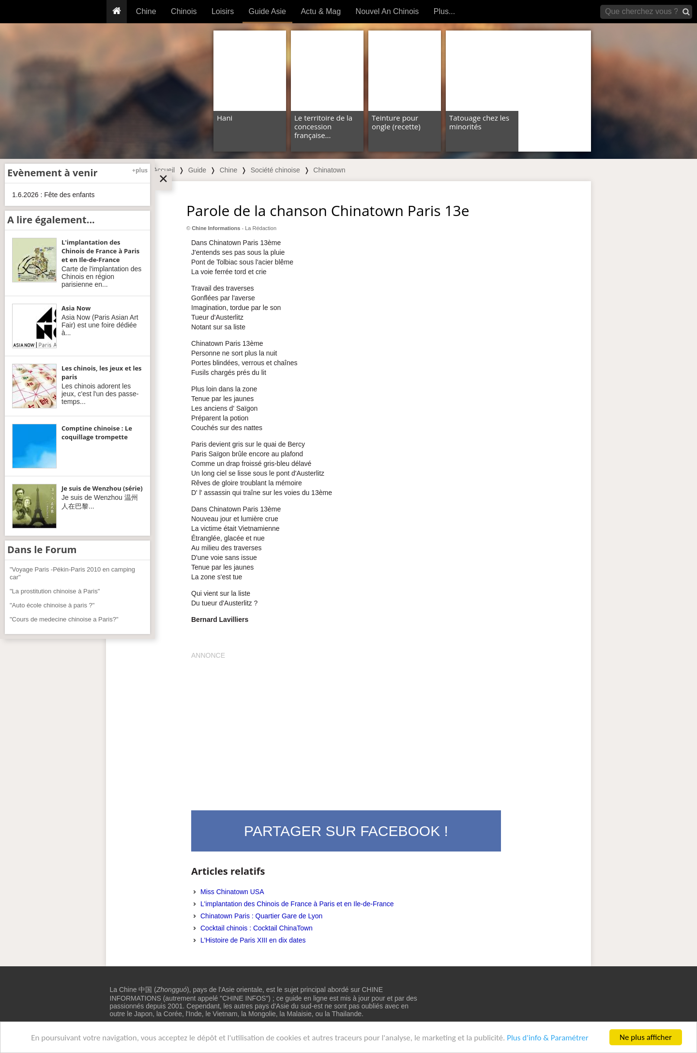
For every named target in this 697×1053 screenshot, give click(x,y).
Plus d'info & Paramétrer (548, 1038)
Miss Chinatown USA (232, 892)
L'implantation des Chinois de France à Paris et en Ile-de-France (297, 904)
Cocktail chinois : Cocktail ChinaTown (256, 928)
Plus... (444, 11)
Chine (146, 11)
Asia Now (76, 308)
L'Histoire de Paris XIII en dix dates (252, 940)
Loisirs (223, 11)
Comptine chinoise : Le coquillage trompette (96, 432)
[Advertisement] (346, 728)
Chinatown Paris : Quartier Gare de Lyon (261, 916)
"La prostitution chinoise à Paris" (55, 591)
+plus (140, 170)
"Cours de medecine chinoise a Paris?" (64, 619)
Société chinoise (275, 170)
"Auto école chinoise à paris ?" (52, 605)
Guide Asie (267, 11)
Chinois (184, 11)
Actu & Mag (321, 11)
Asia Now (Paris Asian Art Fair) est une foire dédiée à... (99, 325)
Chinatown (329, 170)
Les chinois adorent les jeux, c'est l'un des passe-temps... (99, 393)
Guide (197, 170)
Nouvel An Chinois (387, 11)
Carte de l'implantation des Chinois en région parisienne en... (101, 276)
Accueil (164, 170)
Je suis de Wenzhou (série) (102, 488)
